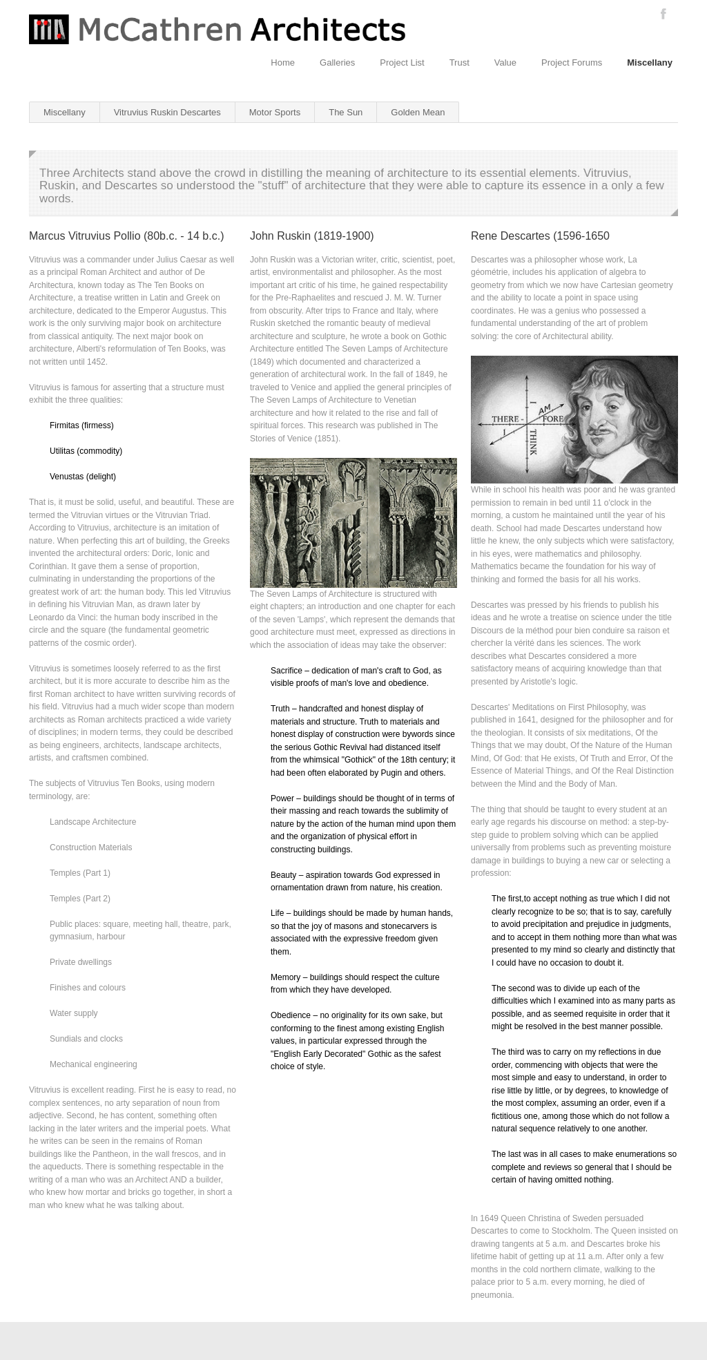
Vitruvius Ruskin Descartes (167, 112)
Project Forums (571, 62)
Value (505, 62)
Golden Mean (418, 112)
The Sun (345, 112)
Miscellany (649, 62)
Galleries (337, 62)
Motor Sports (274, 112)
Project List (402, 62)
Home (283, 62)
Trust (459, 62)
